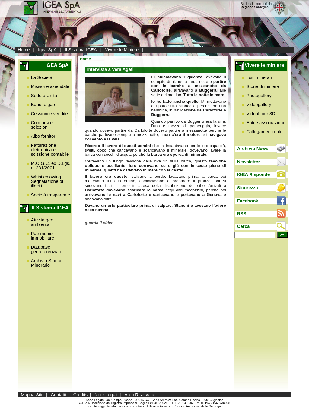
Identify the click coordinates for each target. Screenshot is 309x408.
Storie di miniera (263, 86)
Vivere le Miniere (122, 49)
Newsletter (248, 161)
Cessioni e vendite (49, 113)
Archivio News (252, 148)
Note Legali (105, 394)
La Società (41, 77)
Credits (80, 394)
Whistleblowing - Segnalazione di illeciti (47, 181)
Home (24, 49)
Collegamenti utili (264, 131)
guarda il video (99, 223)
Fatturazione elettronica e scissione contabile (50, 150)
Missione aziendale (50, 86)
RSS (242, 213)
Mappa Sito (32, 394)
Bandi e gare (43, 104)
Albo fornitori (43, 136)
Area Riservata (139, 394)
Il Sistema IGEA (81, 49)
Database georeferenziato (46, 249)
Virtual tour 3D (261, 113)
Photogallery (259, 95)
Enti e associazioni (265, 122)
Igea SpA (47, 49)
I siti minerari (259, 77)
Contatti (58, 394)
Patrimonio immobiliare (42, 235)
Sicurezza (247, 187)
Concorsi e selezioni (42, 125)
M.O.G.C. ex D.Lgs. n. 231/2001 (50, 165)
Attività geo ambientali (42, 222)
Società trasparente (50, 194)
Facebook (247, 200)
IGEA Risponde (253, 174)
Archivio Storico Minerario (46, 263)
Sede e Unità (44, 95)
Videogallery (259, 104)
